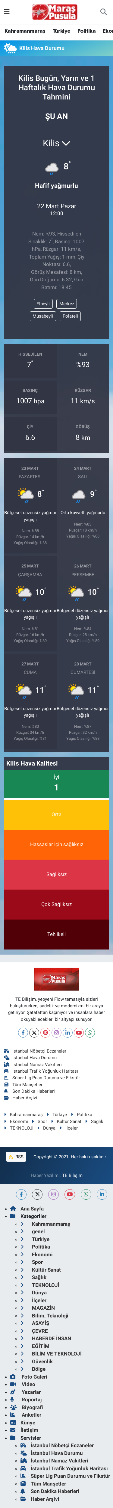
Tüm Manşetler (23, 1084)
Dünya (46, 1128)
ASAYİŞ (34, 1323)
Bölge (33, 1369)
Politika (86, 31)
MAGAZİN (37, 1308)
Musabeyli (43, 316)
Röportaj (26, 1400)
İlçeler (68, 1128)
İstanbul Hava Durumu (30, 1057)
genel (32, 1231)
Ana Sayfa (27, 1209)
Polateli (70, 316)
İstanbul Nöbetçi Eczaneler (35, 1051)
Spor (39, 1121)
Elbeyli (43, 304)
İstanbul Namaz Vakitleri (33, 1064)
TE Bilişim (72, 1175)
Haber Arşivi (20, 1098)
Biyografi (26, 1407)
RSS (16, 1157)
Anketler (25, 1415)
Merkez (66, 304)
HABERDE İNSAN (45, 1338)
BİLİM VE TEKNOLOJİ (51, 1354)
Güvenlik (36, 1361)
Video (22, 1384)
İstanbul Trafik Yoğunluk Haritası (41, 1071)
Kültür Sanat (66, 1121)
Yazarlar (25, 1392)
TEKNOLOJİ (18, 1128)
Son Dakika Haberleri (29, 1091)
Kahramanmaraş (25, 31)
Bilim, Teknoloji (44, 1316)
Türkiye (61, 31)
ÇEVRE (34, 1331)
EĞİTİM (34, 1346)
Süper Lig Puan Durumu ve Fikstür (42, 1077)
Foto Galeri (28, 1377)
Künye (22, 1423)
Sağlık (94, 1121)
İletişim (24, 1430)
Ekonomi (16, 1121)
